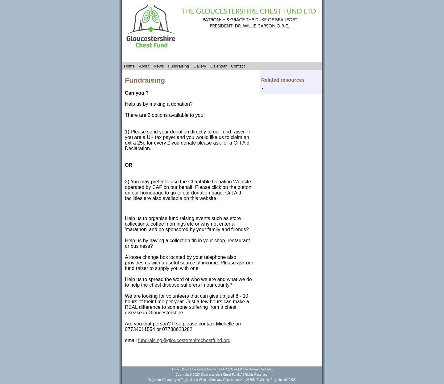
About (144, 66)
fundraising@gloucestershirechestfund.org (184, 340)
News (159, 66)
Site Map (267, 369)
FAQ (224, 369)
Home (129, 66)
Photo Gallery (249, 369)
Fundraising (178, 66)
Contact (238, 66)
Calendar (218, 66)
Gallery (199, 66)
